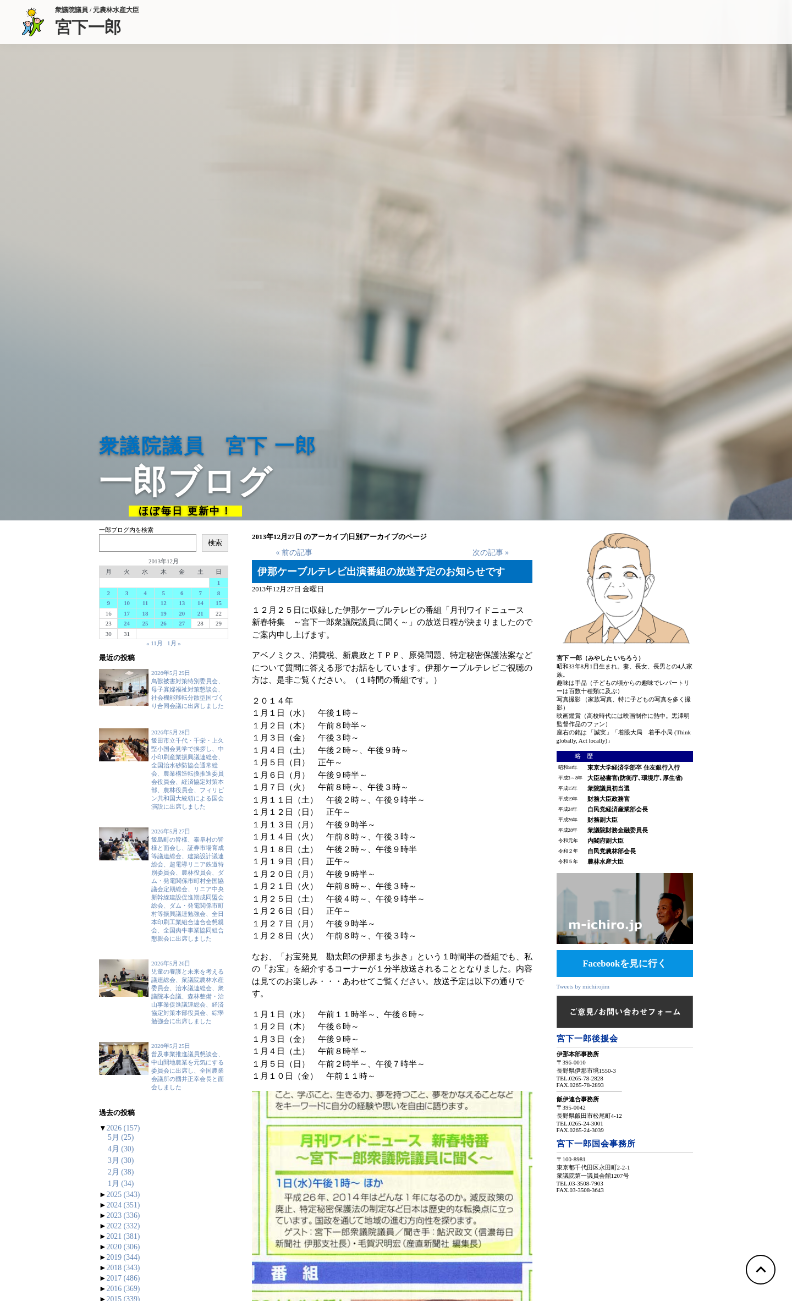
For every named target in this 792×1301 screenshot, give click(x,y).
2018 (123, 1268)
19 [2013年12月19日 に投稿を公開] (164, 613)
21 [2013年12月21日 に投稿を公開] (200, 613)
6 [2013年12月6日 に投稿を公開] (182, 593)
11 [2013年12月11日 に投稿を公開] (145, 603)
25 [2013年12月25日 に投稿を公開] (145, 623)
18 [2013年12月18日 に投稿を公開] (145, 613)
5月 (121, 1137)
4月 (121, 1149)
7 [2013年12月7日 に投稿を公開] (200, 593)
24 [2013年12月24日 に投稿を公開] (127, 623)
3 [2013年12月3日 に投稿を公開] (127, 593)
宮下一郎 (97, 26)
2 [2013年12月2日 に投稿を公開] (108, 593)
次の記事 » (490, 552)
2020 (123, 1247)
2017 (123, 1278)
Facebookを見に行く (624, 963)
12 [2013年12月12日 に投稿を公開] (164, 603)
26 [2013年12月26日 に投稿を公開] (164, 623)
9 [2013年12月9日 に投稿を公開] (108, 603)
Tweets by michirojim (583, 986)
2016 (123, 1288)
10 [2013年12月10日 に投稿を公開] (127, 603)
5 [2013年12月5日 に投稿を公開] (164, 593)
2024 (123, 1205)
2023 (123, 1215)
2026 (123, 1128)
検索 (215, 543)
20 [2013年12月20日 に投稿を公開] (182, 613)
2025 (123, 1194)
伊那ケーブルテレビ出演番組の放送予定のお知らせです (381, 571)
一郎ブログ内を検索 (126, 529)
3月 (121, 1160)
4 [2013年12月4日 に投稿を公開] (145, 593)
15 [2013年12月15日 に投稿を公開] (219, 603)
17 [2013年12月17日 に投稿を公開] (127, 613)
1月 (121, 1183)
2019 (123, 1257)
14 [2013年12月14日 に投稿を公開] (200, 603)
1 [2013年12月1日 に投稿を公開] (219, 582)
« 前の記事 (294, 552)
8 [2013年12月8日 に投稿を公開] (219, 593)
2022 (123, 1226)
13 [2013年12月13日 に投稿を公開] (182, 603)
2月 (121, 1172)
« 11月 (154, 643)
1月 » (174, 643)
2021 (123, 1236)
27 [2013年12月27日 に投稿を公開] (182, 623)
